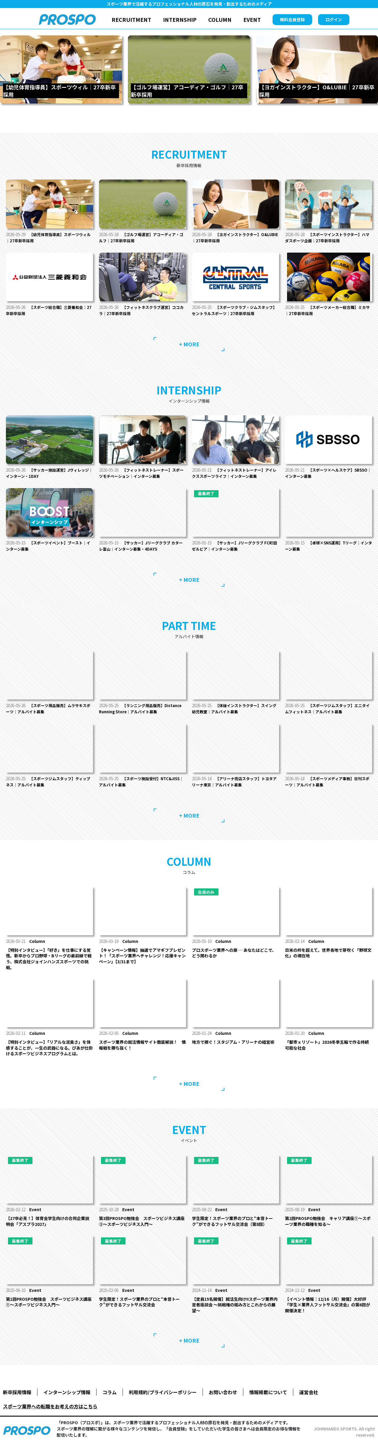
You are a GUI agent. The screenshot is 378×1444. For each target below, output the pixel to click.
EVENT (252, 19)
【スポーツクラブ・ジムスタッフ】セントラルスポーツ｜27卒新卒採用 (232, 310)
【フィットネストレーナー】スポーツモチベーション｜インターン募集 (141, 473)
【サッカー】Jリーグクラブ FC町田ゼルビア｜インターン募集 (234, 546)
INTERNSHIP (179, 19)
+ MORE (189, 344)
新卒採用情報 (17, 1392)
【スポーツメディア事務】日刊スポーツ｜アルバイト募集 (327, 781)
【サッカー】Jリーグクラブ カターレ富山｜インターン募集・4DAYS (141, 546)
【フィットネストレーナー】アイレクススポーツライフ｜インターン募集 (234, 473)
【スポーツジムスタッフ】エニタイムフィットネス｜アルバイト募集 (327, 708)
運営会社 (308, 1392)
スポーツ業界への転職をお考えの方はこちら (50, 1406)
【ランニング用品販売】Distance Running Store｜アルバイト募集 (140, 708)
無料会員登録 (292, 19)
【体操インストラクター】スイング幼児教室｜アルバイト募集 (234, 708)
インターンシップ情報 (66, 1392)
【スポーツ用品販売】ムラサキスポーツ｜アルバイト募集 (48, 708)
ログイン (333, 19)
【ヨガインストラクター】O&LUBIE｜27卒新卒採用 (228, 237)
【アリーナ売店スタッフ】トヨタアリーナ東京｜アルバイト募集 (234, 781)
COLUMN (220, 19)
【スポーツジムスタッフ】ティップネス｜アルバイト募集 (48, 781)
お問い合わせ (223, 1392)
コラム (109, 1392)
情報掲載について (268, 1392)
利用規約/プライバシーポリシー (163, 1392)
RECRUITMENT (131, 19)
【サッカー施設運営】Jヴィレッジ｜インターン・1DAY (47, 473)
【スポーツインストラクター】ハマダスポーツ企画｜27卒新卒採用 (327, 237)
